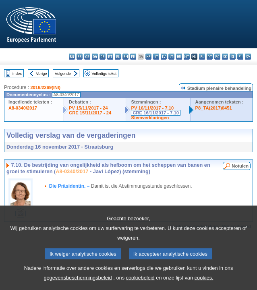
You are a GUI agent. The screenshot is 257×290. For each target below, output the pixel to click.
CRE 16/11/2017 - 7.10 (155, 112)
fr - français (133, 57)
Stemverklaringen (150, 117)
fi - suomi (240, 57)
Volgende (63, 73)
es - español (80, 57)
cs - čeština (87, 57)
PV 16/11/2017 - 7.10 (152, 108)
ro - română (217, 57)
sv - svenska (248, 57)
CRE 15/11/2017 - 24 (90, 112)
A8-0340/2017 (22, 108)
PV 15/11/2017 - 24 (88, 108)
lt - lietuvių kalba (171, 57)
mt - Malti (187, 57)
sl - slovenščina (233, 57)
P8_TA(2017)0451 (213, 108)
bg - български (72, 57)
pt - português (210, 57)
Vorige (41, 73)
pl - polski (202, 57)
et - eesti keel (110, 57)
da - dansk (95, 57)
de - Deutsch (102, 57)
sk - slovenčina (225, 57)
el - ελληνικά (118, 57)
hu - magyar (179, 57)
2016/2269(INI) (45, 87)
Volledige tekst (103, 73)
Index (17, 73)
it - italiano (156, 57)
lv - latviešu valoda (164, 57)
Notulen (240, 166)
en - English (125, 57)
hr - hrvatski (148, 57)
